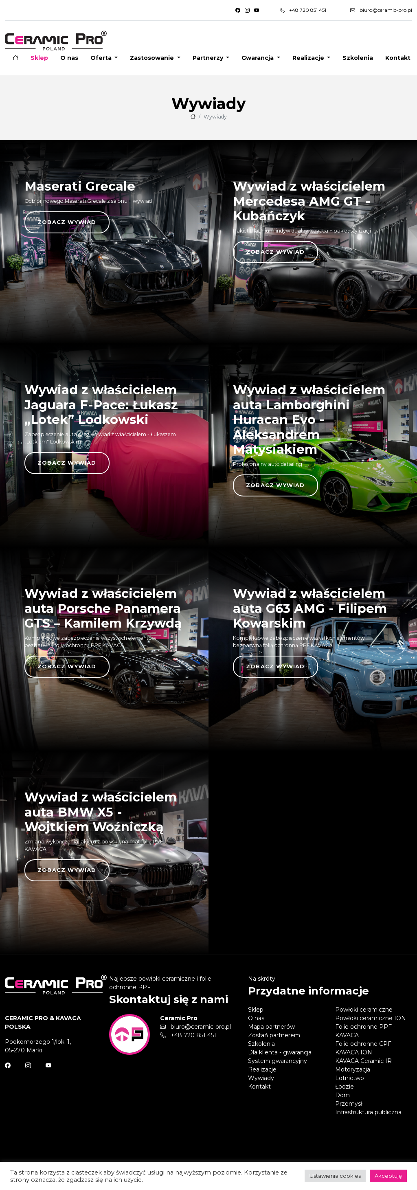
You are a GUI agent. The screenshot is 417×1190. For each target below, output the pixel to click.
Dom (342, 1095)
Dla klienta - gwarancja (280, 1052)
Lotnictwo (349, 1078)
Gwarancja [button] (258, 57)
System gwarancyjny (277, 1061)
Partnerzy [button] (209, 57)
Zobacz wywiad (67, 222)
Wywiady (261, 1078)
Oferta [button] (101, 57)
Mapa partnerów (271, 1026)
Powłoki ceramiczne (364, 1009)
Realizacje (262, 1069)
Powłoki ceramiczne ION (370, 1018)
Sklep (39, 57)
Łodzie (344, 1086)
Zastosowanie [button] (153, 57)
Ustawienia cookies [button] (335, 1175)
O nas (69, 57)
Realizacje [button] (309, 57)
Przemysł (348, 1103)
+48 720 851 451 (303, 10)
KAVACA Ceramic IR (363, 1061)
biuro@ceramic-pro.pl (381, 10)
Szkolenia (357, 57)
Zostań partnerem (274, 1035)
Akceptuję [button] (388, 1175)
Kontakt (397, 57)
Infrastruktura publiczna (368, 1112)
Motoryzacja (352, 1069)
